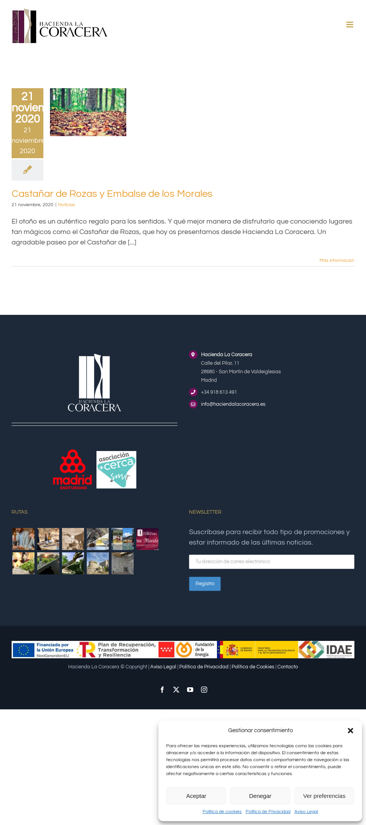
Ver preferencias (324, 796)
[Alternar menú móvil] (350, 24)
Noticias (66, 204)
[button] (350, 730)
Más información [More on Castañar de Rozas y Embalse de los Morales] (337, 260)
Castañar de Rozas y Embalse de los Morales (112, 194)
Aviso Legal (306, 811)
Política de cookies (222, 811)
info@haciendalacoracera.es (233, 404)
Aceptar (196, 796)
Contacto (287, 667)
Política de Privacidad (268, 811)
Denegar (260, 796)
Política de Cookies (253, 667)
